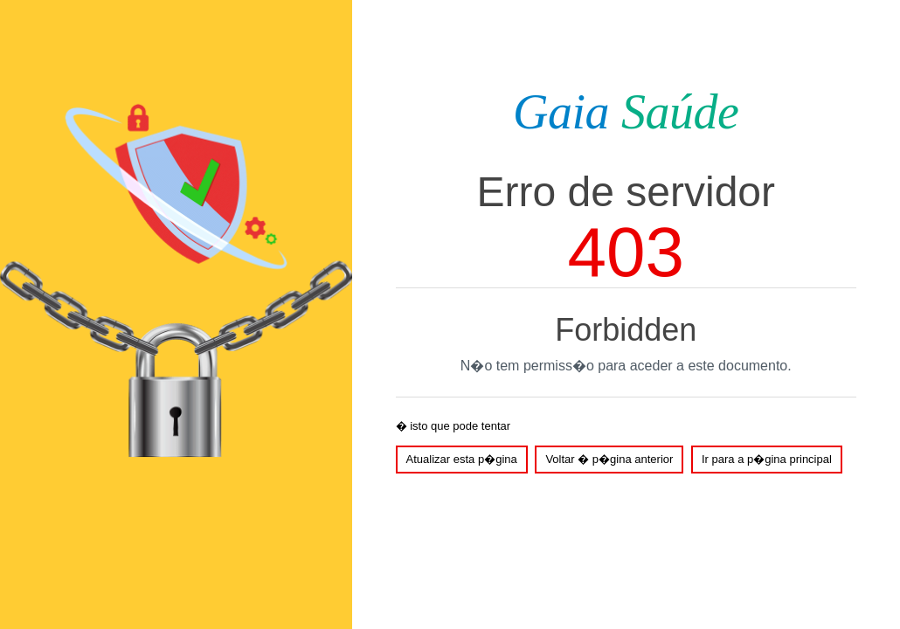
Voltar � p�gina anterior (609, 459)
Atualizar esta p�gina (461, 459)
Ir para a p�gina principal (767, 459)
